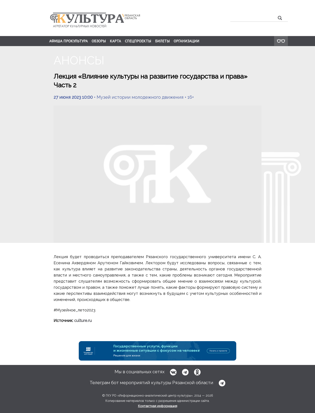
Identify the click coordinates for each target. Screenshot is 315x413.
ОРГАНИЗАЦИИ (186, 41)
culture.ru (83, 320)
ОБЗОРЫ (99, 41)
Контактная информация (157, 406)
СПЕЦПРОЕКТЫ (138, 41)
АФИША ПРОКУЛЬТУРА (68, 41)
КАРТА (115, 41)
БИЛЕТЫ (162, 41)
